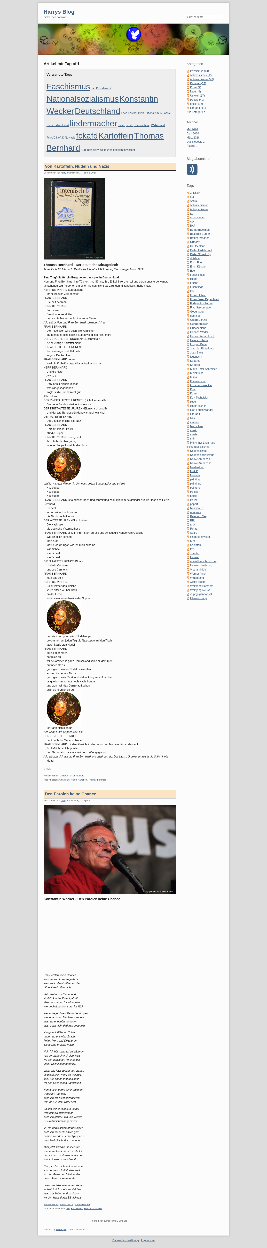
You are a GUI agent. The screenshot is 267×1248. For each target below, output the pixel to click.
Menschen (196, 426)
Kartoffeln (116, 135)
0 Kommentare (77, 775)
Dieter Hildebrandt (201, 250)
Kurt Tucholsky (90, 149)
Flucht (194, 283)
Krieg (193, 389)
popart (194, 504)
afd (67, 779)
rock (192, 524)
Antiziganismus (199, 209)
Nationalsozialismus (82, 98)
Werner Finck (198, 573)
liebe (193, 401)
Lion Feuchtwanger (201, 409)
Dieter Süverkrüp (200, 254)
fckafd (87, 135)
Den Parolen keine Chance (70, 794)
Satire (193, 532)
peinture (195, 487)
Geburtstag (196, 311)
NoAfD (60, 137)
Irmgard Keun (198, 344)
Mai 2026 (192, 129)
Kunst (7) (195, 87)
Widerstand (158, 125)
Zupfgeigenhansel (201, 594)
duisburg (195, 258)
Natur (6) (195, 91)
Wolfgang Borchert (201, 586)
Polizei (194, 500)
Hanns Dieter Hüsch (202, 336)
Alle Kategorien (196, 112)
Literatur (64, 775)
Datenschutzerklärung (125, 1240)
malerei (194, 422)
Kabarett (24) (198, 83)
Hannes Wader (199, 332)
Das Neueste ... (196, 141)
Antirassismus (66, 1204)
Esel (192, 270)
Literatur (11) (198, 107)
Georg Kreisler (199, 323)
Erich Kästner (129, 113)
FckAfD (50, 137)
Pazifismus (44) (199, 71)
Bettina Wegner (199, 237)
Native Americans (200, 463)
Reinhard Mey (198, 516)
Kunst (193, 393)
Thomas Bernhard (97, 779)
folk (192, 291)
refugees (195, 512)
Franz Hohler (198, 295)
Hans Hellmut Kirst (57, 125)
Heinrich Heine (199, 340)
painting (195, 479)
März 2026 (193, 137)
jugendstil (196, 356)
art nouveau (197, 217)
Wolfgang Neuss (200, 590)
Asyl (192, 221)
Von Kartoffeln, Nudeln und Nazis (77, 166)
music (121, 125)
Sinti (192, 540)
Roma (193, 528)
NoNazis (70, 137)
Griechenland (198, 328)
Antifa (193, 201)
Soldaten (195, 545)
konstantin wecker (124, 149)
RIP (192, 520)
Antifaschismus (51, 775)
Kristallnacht (103, 88)
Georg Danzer (198, 319)
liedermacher (93, 123)
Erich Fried (196, 262)
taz (192, 549)
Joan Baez (196, 352)
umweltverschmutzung (203, 561)
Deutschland (97, 111)
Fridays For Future (201, 303)
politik (193, 495)
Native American (200, 459)
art (191, 213)
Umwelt (194, 557)
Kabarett (195, 360)
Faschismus (68, 86)
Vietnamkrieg (198, 569)
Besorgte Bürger (200, 233)
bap (93, 88)
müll (192, 438)
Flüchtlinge (196, 287)
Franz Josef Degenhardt (204, 299)
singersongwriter (200, 536)
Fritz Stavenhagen (201, 307)
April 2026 (193, 133)
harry (63, 172)
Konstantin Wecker (93, 1208)
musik (129, 125)
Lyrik (141, 113)
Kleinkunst (196, 373)
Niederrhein (197, 467)
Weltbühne (105, 149)
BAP (192, 225)
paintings (195, 483)
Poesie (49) (197, 99)
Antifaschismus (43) (202, 79)
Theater (194, 553)
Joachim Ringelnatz (202, 348)
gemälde (195, 315)
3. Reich (195, 192)
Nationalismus (153, 113)
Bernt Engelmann (200, 229)
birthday (195, 242)
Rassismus (196, 508)
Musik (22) (196, 103)
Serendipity (61, 1229)
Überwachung (142, 125)
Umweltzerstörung (201, 565)
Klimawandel (198, 381)
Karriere (195, 364)
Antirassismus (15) (201, 75)
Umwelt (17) (197, 95)
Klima (193, 377)
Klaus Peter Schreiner (203, 368)
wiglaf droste (197, 581)
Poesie (166, 113)
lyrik (192, 418)
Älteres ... (192, 145)
